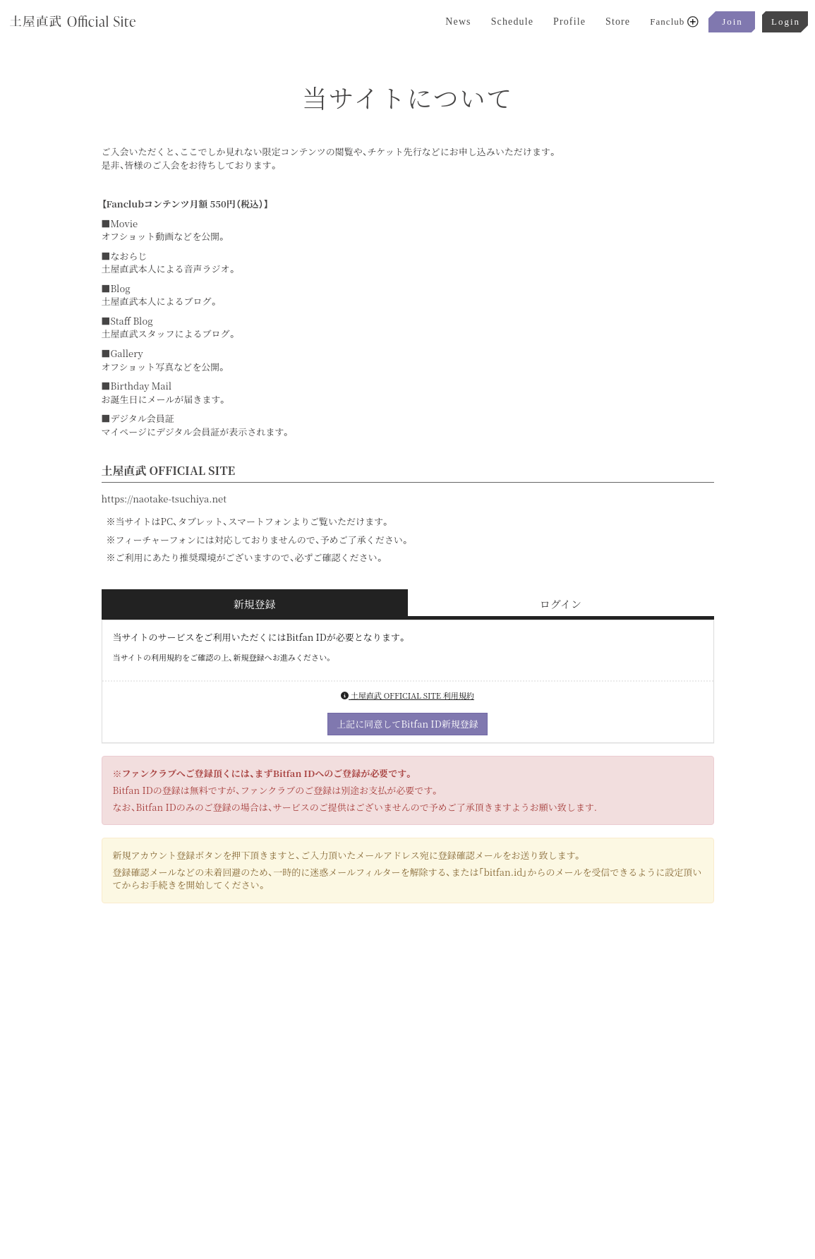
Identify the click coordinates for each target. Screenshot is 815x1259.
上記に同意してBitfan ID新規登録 (407, 723)
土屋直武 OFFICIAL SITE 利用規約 (407, 695)
